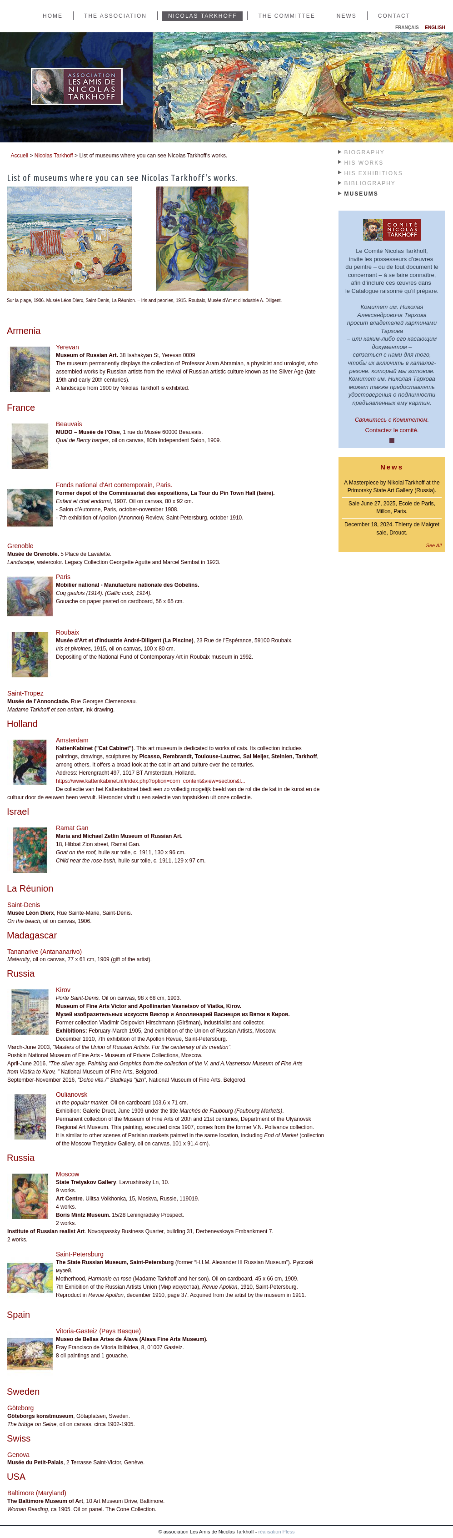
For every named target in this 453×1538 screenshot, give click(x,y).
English (435, 27)
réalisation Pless (276, 1531)
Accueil (19, 155)
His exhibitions (373, 173)
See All (434, 545)
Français (407, 27)
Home (53, 16)
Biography (364, 152)
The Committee (286, 16)
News (347, 16)
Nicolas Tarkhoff (202, 16)
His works (364, 163)
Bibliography (370, 183)
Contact (394, 16)
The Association (115, 16)
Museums (361, 194)
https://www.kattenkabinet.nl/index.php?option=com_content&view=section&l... (150, 781)
